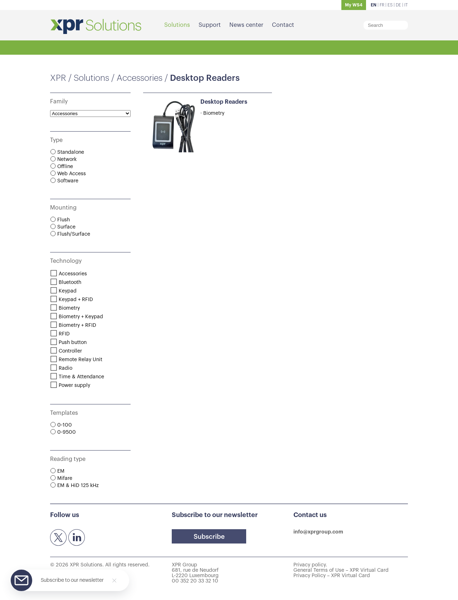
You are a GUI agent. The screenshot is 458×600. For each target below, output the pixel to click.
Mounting (63, 208)
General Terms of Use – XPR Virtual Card (341, 570)
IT (406, 5)
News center (246, 25)
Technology (66, 261)
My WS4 (353, 5)
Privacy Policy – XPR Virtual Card (331, 575)
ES (390, 5)
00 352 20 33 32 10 (195, 581)
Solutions (177, 25)
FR (382, 5)
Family (59, 101)
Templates (64, 413)
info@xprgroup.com (318, 531)
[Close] (114, 580)
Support (210, 25)
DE (398, 5)
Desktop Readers (223, 102)
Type (56, 140)
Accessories (139, 78)
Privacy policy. (310, 564)
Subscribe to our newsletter (72, 580)
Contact (283, 25)
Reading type (68, 459)
